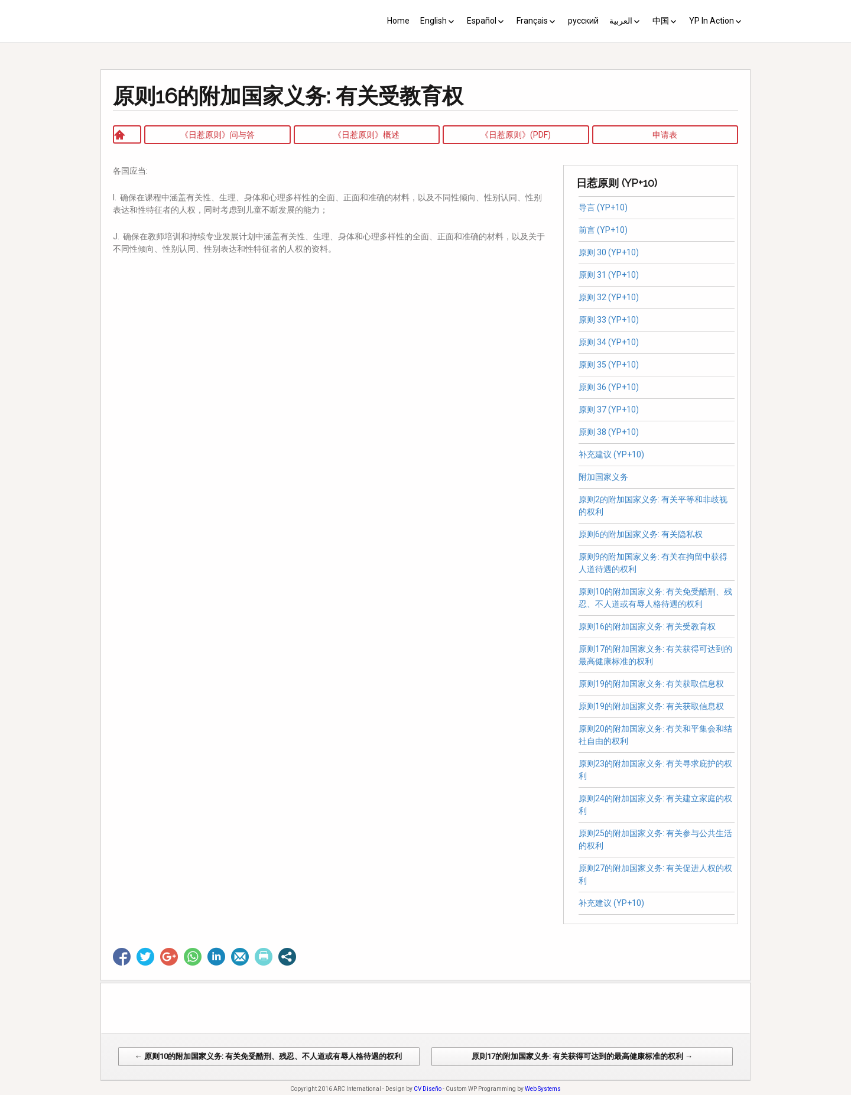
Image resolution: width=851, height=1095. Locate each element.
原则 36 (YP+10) (609, 387)
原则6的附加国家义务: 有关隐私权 (642, 534)
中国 (660, 20)
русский (583, 20)
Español (481, 20)
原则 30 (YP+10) (609, 252)
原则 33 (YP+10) (609, 319)
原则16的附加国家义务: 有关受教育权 (647, 626)
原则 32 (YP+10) (609, 297)
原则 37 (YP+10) (609, 409)
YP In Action (711, 20)
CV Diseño (427, 1089)
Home (398, 20)
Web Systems (543, 1089)
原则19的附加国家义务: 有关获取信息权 (651, 683)
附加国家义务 (603, 477)
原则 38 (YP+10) (609, 432)
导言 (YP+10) (603, 207)
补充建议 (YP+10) (611, 454)
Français (532, 20)
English (433, 20)
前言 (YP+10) (603, 230)
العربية (620, 20)
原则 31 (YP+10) (609, 275)
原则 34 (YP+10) (609, 342)
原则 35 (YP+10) (609, 364)
